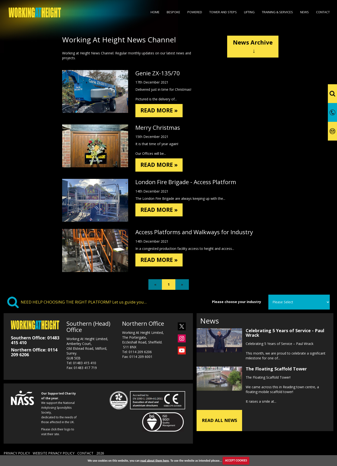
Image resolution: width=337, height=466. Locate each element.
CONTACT (85, 454)
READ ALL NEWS (219, 421)
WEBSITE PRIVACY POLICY (53, 454)
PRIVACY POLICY (17, 454)
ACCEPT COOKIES (236, 460)
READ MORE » (159, 111)
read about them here (154, 460)
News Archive (253, 46)
